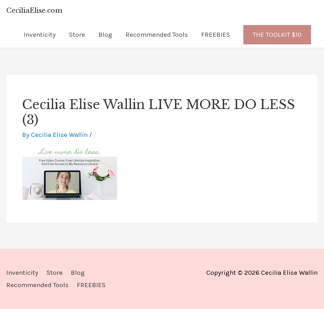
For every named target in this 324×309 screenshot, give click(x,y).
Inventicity (40, 34)
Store (77, 34)
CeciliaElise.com (34, 10)
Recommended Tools (157, 34)
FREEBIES (215, 34)
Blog (105, 34)
